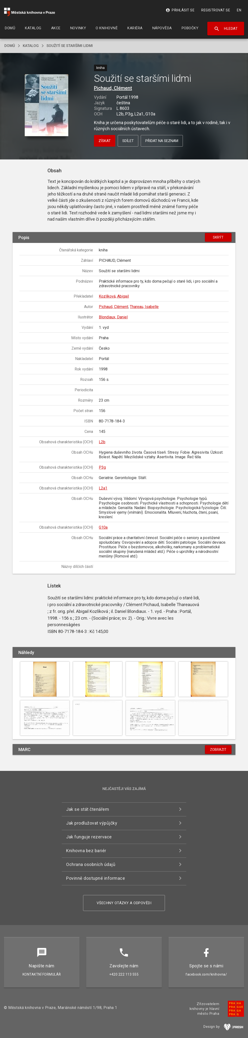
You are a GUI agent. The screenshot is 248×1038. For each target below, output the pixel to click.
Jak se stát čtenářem (87, 809)
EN (239, 10)
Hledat (226, 29)
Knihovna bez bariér (86, 850)
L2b (102, 442)
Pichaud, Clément (113, 88)
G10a (103, 527)
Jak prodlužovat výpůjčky (91, 823)
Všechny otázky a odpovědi (124, 903)
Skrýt (218, 237)
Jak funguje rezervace (89, 836)
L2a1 (103, 488)
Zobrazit (218, 750)
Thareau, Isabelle (144, 306)
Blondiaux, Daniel (113, 317)
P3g (102, 467)
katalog (31, 46)
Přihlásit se (180, 10)
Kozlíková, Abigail (114, 296)
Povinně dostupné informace (95, 878)
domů (9, 46)
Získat (105, 141)
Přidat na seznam (161, 141)
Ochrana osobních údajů (90, 864)
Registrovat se (215, 10)
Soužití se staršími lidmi (69, 46)
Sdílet (128, 141)
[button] (46, 105)
